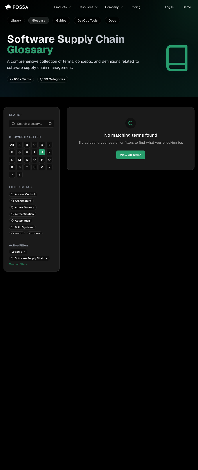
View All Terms (130, 155)
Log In (169, 7)
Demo (187, 7)
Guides (61, 20)
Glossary (38, 20)
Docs (112, 20)
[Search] (50, 124)
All (12, 145)
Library (16, 20)
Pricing (135, 7)
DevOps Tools (87, 20)
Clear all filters (18, 264)
